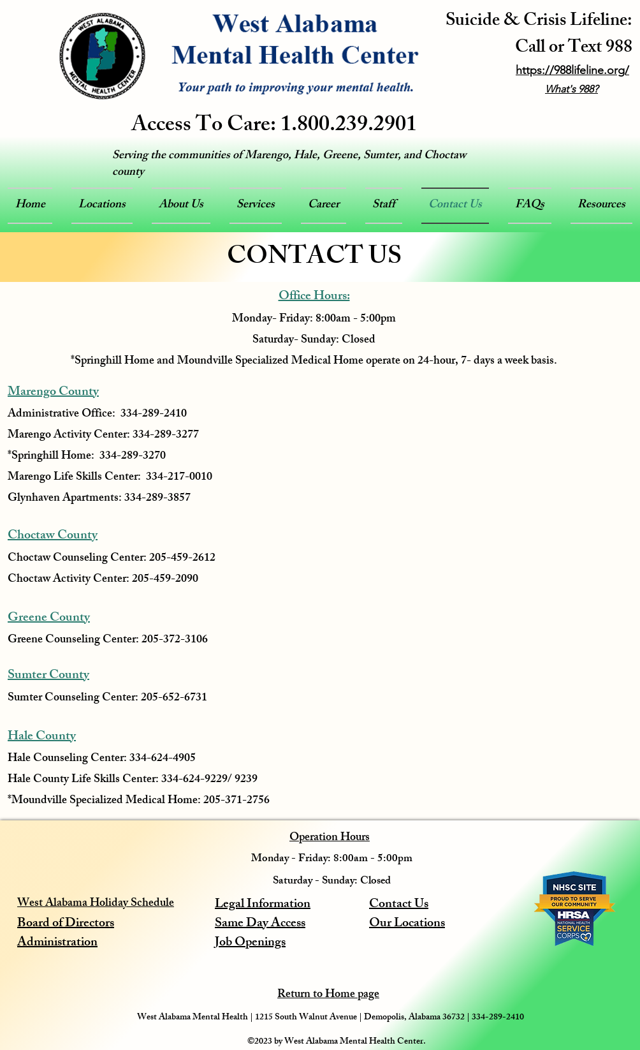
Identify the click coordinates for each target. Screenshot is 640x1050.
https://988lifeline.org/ (572, 70)
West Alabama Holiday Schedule (95, 904)
